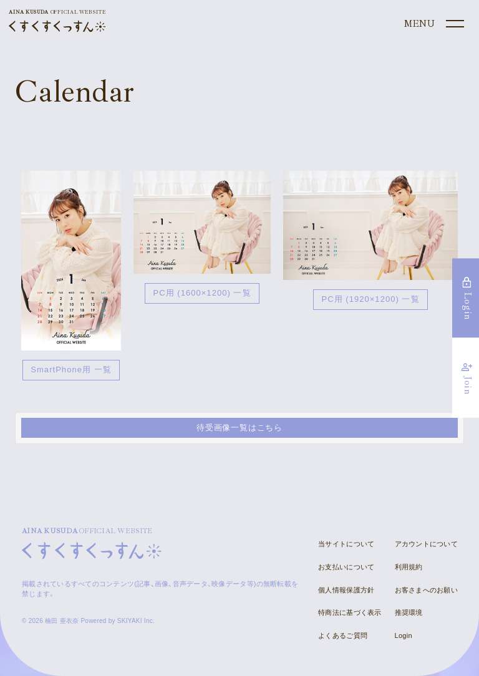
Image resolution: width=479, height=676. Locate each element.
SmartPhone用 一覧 (71, 369)
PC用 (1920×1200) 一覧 (370, 299)
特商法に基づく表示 (349, 612)
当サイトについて (346, 544)
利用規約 (409, 567)
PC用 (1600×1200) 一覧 (202, 292)
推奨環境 (409, 612)
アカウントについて (426, 544)
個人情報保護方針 (346, 590)
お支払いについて (346, 567)
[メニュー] (432, 24)
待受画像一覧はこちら (239, 427)
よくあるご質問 (342, 635)
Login (403, 635)
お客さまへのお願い (426, 590)
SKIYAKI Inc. (136, 620)
